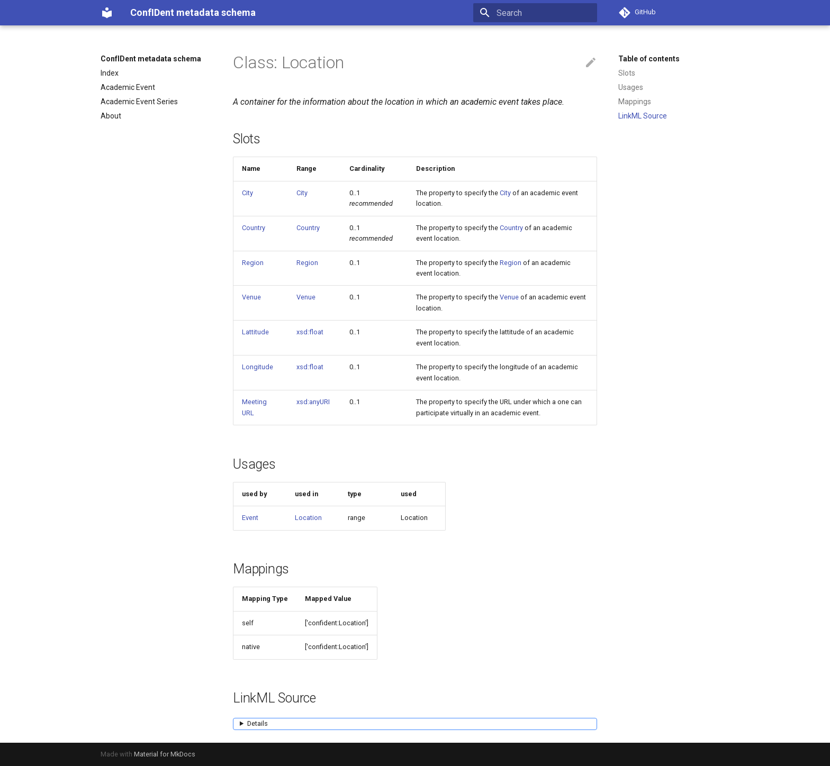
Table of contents (649, 58)
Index (110, 73)
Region (253, 263)
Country (253, 228)
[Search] (535, 12)
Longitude (257, 367)
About (111, 116)
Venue (251, 297)
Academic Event (128, 87)
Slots (626, 73)
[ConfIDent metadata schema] (107, 12)
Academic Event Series (139, 101)
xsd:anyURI (313, 402)
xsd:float (309, 332)
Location (308, 518)
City (247, 193)
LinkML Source (642, 116)
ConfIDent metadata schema (151, 58)
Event (250, 518)
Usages (630, 87)
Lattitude (255, 332)
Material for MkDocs (164, 754)
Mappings (634, 101)
